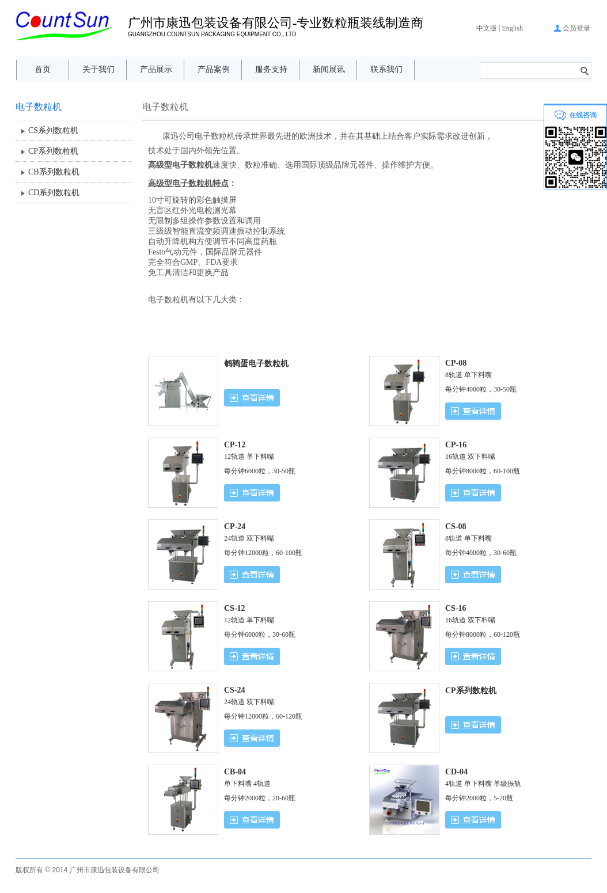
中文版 (486, 28)
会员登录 (576, 28)
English (512, 28)
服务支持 (271, 69)
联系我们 (386, 69)
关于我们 (98, 69)
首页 (43, 69)
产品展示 (156, 69)
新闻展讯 (329, 69)
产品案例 (214, 69)
